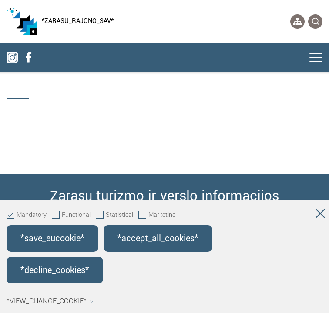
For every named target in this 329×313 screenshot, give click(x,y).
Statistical (114, 215)
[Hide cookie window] (320, 215)
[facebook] (28, 57)
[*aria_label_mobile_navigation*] (315, 58)
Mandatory (27, 215)
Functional (71, 215)
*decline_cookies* (54, 270)
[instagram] (12, 57)
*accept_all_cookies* (158, 238)
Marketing (157, 215)
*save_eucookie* (52, 238)
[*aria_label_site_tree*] (297, 21)
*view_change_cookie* (50, 301)
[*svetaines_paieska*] (315, 21)
